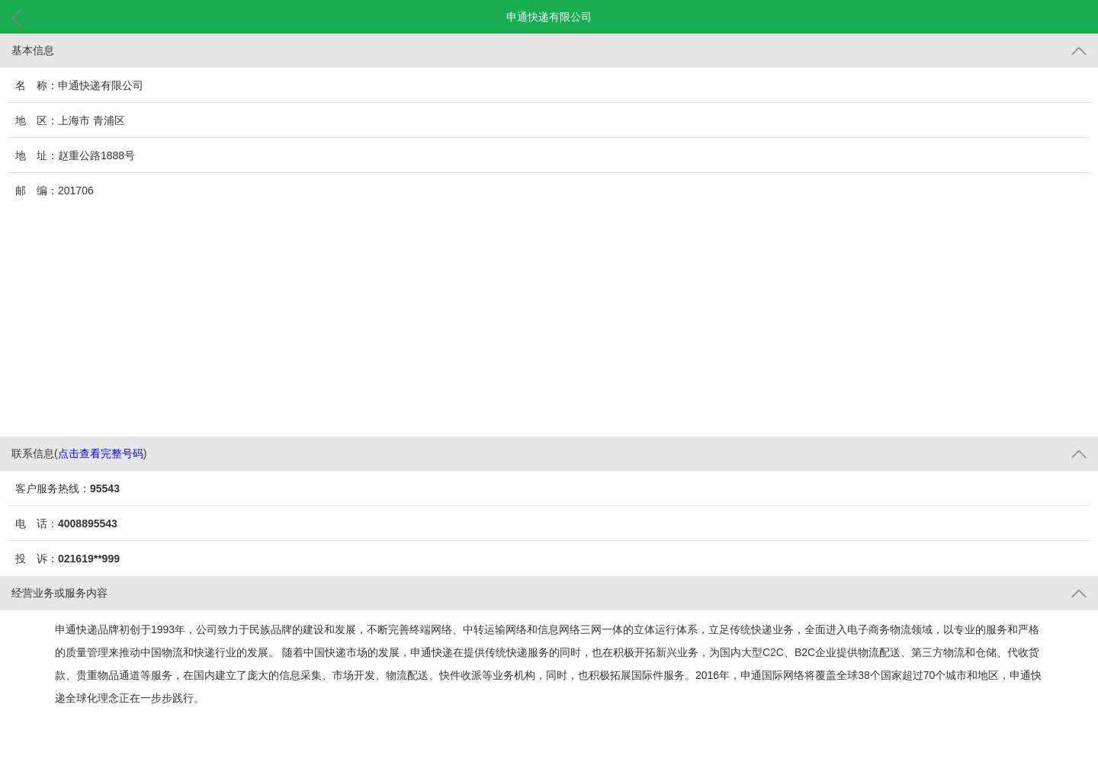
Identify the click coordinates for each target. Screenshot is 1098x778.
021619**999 (89, 558)
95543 (105, 488)
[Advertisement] (549, 322)
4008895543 (87, 523)
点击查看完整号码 (100, 453)
